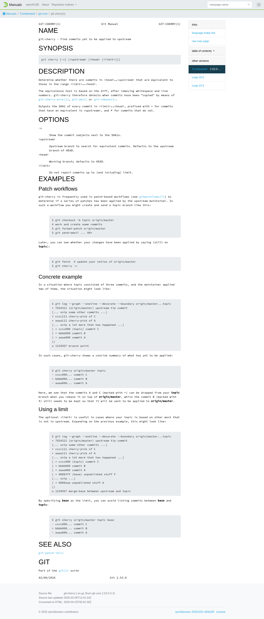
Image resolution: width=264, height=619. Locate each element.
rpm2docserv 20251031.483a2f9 (194, 611)
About (45, 4)
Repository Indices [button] (63, 4)
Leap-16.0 (198, 77)
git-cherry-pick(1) (54, 99)
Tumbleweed (27, 13)
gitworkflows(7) (152, 196)
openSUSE (32, 4)
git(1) (64, 570)
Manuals (9, 13)
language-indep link (203, 32)
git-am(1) (79, 99)
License (220, 611)
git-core (43, 13)
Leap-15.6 (198, 85)
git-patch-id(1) (51, 553)
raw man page (200, 41)
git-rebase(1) (105, 99)
